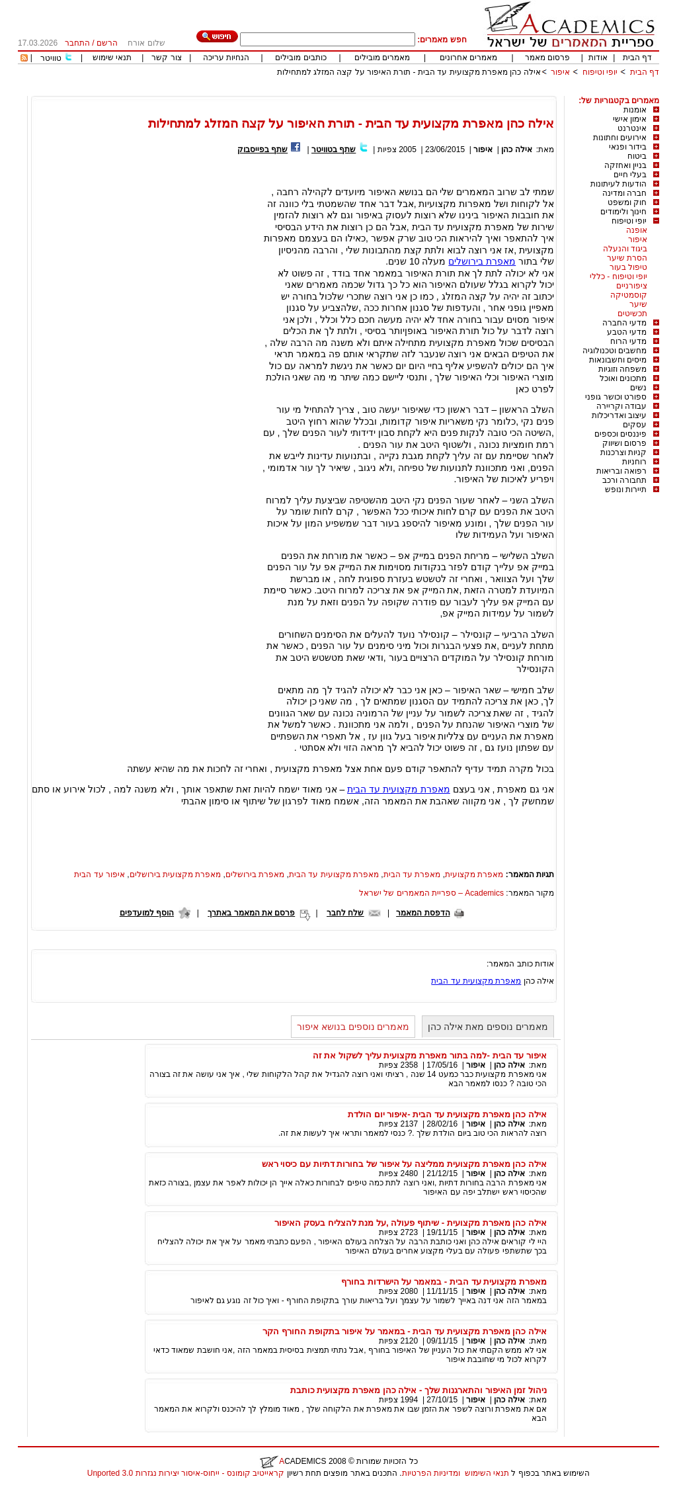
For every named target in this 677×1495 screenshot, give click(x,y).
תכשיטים (632, 313)
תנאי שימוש (112, 57)
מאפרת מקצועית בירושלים (175, 874)
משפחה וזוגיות (622, 369)
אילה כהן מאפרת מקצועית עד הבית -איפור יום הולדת (447, 1114)
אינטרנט (632, 128)
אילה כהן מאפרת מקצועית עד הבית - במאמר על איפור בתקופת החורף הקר (404, 1331)
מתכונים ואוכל (623, 378)
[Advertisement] (418, 91)
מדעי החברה (624, 322)
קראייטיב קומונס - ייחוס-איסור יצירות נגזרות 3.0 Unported (185, 1473)
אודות (598, 57)
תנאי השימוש (487, 1473)
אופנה (636, 230)
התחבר (77, 43)
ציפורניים (631, 285)
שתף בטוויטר (333, 149)
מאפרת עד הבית (412, 874)
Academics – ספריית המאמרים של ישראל (431, 893)
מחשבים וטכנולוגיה (614, 350)
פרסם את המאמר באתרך (251, 913)
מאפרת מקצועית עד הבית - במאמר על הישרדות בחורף (444, 1282)
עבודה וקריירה (621, 406)
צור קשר (166, 57)
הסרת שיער (627, 258)
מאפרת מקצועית (474, 874)
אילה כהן (515, 149)
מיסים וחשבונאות (618, 359)
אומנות (635, 109)
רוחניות (634, 461)
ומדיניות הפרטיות (431, 1473)
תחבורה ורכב (624, 480)
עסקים (635, 424)
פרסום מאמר (547, 57)
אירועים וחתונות (620, 137)
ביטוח (637, 156)
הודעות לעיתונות (618, 184)
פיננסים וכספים (620, 434)
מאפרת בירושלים (482, 261)
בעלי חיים (630, 174)
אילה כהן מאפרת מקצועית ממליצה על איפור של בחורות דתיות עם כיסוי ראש (404, 1164)
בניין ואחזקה (625, 165)
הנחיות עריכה (226, 57)
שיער (638, 304)
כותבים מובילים (300, 57)
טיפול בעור (628, 267)
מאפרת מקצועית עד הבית (398, 789)
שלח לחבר (345, 913)
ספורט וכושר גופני (616, 397)
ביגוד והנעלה (625, 248)
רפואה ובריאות (621, 471)
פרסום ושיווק (624, 443)
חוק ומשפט (627, 202)
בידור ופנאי (628, 146)
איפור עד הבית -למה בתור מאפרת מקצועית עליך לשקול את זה (430, 1055)
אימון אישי (630, 119)
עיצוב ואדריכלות (619, 415)
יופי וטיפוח (599, 72)
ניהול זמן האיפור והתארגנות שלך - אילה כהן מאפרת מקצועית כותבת (418, 1390)
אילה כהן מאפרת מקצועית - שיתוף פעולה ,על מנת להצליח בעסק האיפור (410, 1223)
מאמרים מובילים (382, 57)
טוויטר (50, 58)
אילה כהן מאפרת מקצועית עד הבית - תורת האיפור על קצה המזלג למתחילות (409, 72)
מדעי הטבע (627, 332)
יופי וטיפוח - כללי (618, 276)
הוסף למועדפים (147, 913)
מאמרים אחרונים (468, 57)
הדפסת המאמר (423, 913)
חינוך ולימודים (623, 211)
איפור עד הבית (99, 874)
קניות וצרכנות (623, 452)
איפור (560, 72)
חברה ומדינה (624, 193)
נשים (638, 387)
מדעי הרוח (628, 341)
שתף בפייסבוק (262, 149)
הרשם (107, 43)
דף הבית (637, 57)
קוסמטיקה (628, 295)
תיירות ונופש (626, 489)
